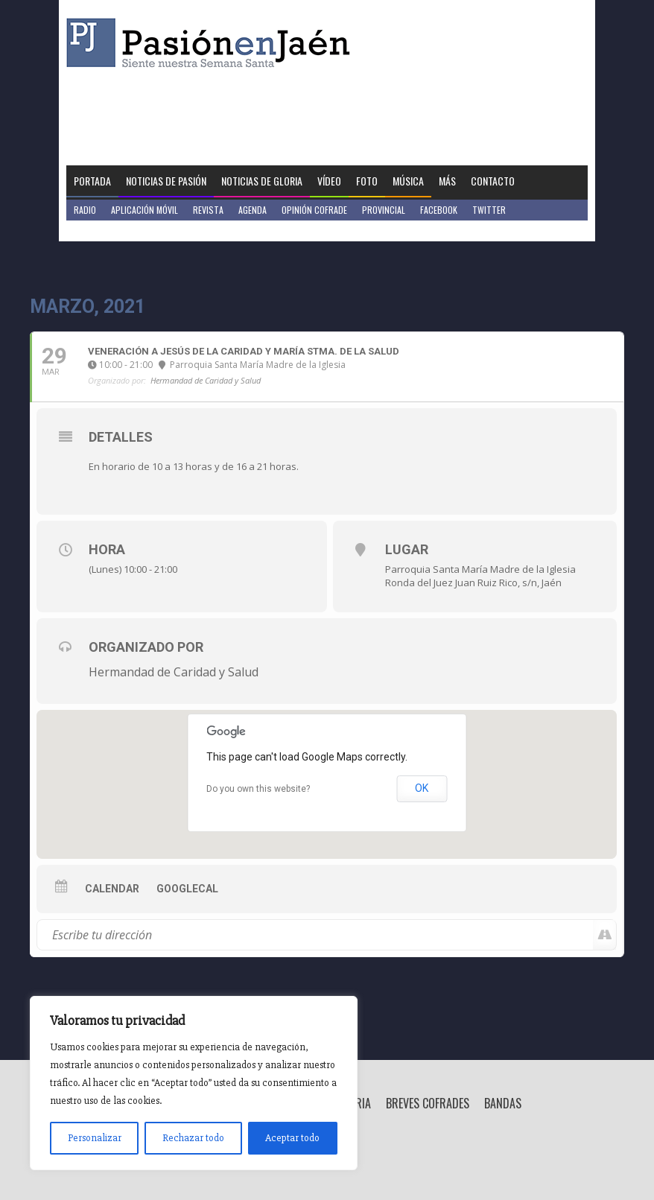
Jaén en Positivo (106, 230)
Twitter (489, 209)
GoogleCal (187, 889)
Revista (208, 209)
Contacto (493, 180)
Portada (92, 180)
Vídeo (329, 180)
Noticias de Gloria (261, 180)
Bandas (502, 1103)
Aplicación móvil (144, 209)
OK (421, 788)
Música (408, 180)
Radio (85, 209)
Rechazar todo (193, 1137)
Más (447, 180)
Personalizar (94, 1137)
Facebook (438, 209)
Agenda (252, 209)
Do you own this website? (258, 789)
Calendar (112, 889)
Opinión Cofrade (314, 209)
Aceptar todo (292, 1137)
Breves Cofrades (427, 1103)
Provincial (383, 209)
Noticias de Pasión (166, 180)
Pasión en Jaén (212, 43)
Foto (367, 180)
